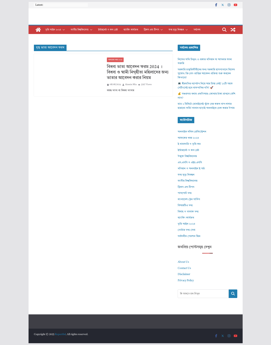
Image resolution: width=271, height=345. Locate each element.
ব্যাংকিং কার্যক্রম (130, 29)
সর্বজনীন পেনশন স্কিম (189, 236)
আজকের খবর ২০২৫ (115, 60)
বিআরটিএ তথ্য (185, 205)
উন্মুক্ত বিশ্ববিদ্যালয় (187, 156)
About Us (183, 262)
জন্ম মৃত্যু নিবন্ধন (176, 29)
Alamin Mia (131, 84)
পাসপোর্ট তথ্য (185, 193)
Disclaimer (184, 274)
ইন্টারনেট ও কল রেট (108, 29)
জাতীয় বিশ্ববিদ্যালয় (79, 29)
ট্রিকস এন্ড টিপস (151, 29)
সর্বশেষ (197, 29)
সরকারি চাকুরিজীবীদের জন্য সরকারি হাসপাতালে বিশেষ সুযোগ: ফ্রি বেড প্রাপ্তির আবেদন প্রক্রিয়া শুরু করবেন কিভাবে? (206, 73)
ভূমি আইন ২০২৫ (53, 29)
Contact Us (184, 268)
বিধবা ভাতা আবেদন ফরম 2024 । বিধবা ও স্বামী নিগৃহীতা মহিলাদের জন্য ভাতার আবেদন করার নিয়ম (138, 72)
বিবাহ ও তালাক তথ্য (188, 211)
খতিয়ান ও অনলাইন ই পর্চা (191, 168)
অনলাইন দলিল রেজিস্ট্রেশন (192, 131)
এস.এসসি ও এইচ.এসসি (190, 162)
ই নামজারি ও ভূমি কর (189, 144)
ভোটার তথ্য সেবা (186, 230)
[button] (63, 29)
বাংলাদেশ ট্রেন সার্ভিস (189, 199)
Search (233, 293)
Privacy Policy (186, 280)
